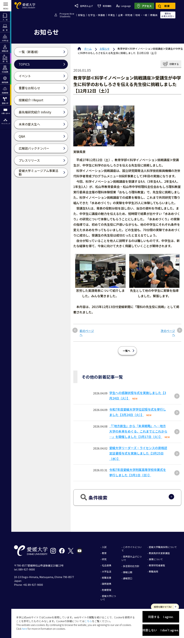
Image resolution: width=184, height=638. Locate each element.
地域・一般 (141, 15)
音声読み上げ (84, 6)
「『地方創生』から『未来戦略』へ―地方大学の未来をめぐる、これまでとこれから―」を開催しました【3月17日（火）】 (138, 431)
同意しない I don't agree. (160, 630)
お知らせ (105, 48)
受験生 (81, 15)
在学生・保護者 (96, 15)
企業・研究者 (125, 15)
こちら (88, 621)
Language (123, 5)
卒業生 (111, 15)
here (24, 628)
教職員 (154, 15)
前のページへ (87, 333)
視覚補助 (104, 5)
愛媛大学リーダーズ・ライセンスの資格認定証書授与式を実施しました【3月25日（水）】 (138, 453)
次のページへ (168, 333)
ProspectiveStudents (67, 15)
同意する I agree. (161, 617)
